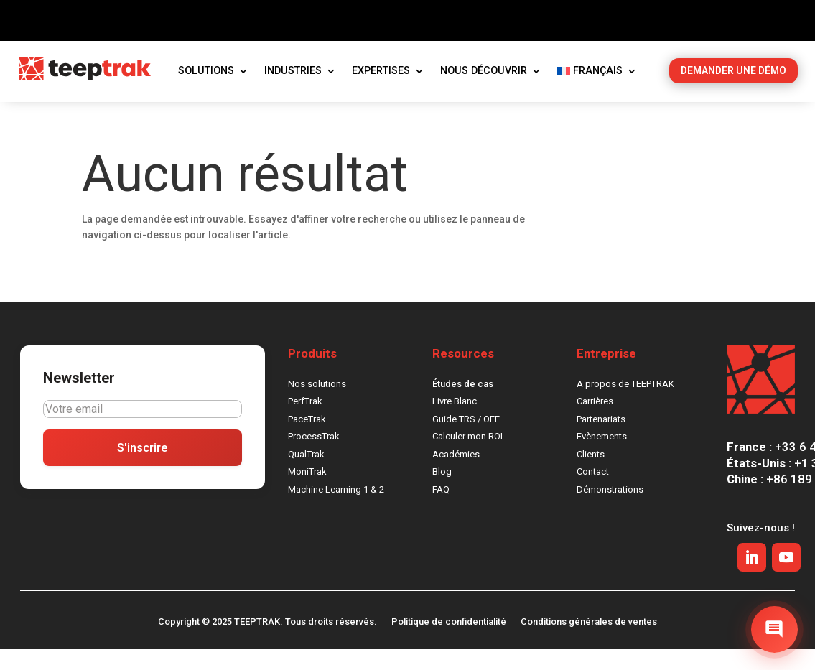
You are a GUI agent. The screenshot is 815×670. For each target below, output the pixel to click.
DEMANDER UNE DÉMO (733, 90)
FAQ (441, 508)
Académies (456, 473)
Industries (293, 90)
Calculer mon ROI (467, 456)
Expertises (381, 90)
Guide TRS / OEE (466, 438)
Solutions (206, 90)
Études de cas (462, 403)
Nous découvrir (483, 90)
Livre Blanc (454, 421)
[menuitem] (597, 93)
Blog (442, 491)
